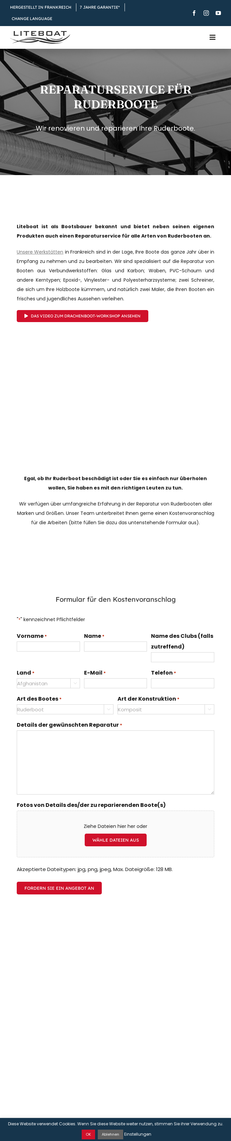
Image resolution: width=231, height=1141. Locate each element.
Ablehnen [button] (110, 1134)
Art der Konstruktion (148, 699)
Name (94, 636)
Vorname (32, 636)
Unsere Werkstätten (40, 252)
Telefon (163, 673)
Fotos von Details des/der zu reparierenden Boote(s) (91, 805)
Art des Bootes (39, 699)
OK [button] (88, 1134)
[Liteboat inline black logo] (40, 33)
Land (25, 673)
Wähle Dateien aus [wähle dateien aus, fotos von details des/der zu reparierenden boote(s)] (115, 840)
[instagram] (206, 13)
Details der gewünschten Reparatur (69, 725)
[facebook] (194, 13)
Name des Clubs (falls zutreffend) (182, 641)
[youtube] (218, 13)
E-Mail (95, 673)
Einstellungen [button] (137, 1134)
